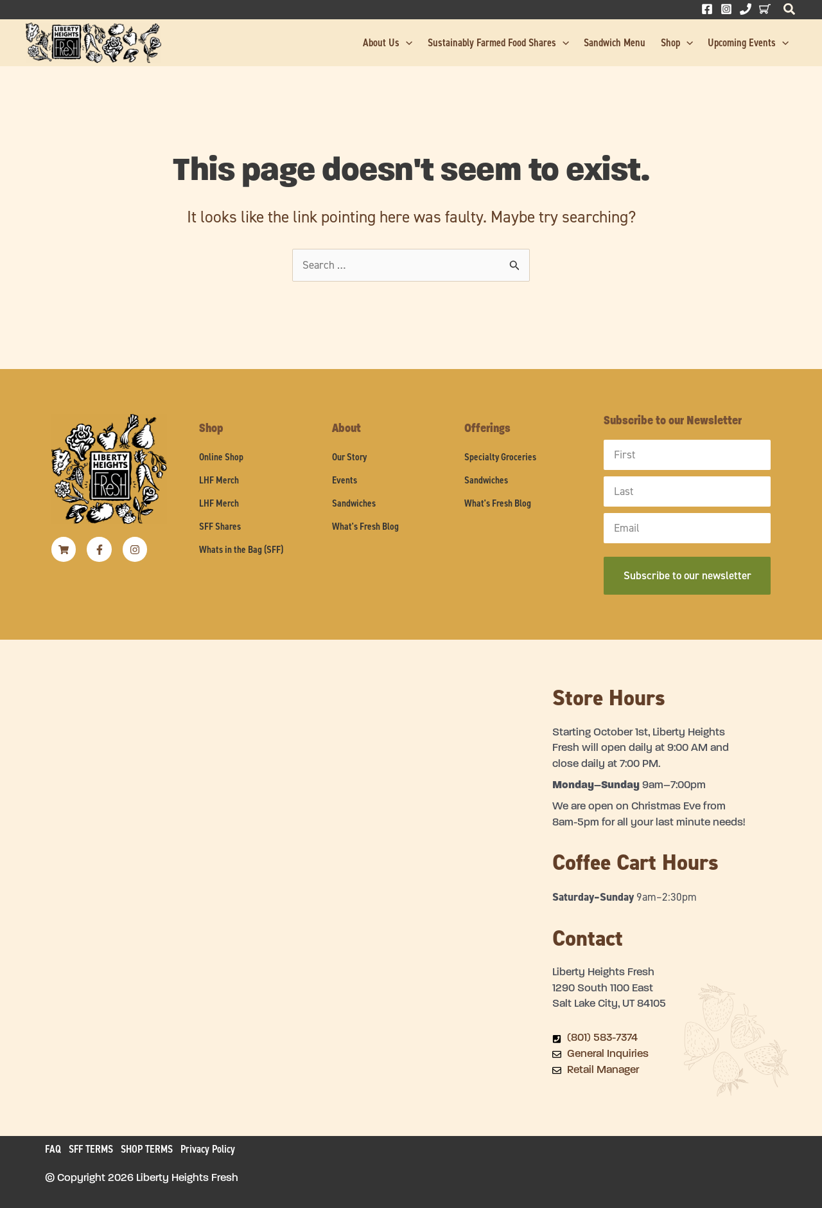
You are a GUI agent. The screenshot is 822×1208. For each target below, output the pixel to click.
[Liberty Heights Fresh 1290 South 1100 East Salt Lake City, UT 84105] (298, 872)
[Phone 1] (745, 9)
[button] (789, 12)
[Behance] (765, 9)
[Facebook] (707, 9)
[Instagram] (726, 9)
